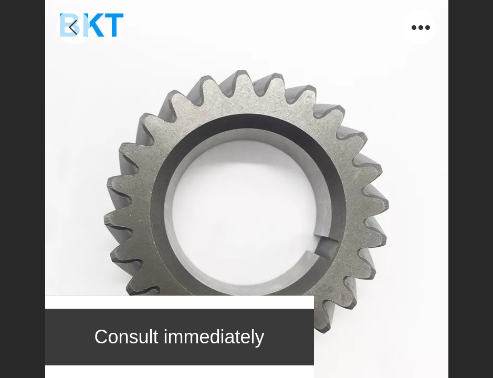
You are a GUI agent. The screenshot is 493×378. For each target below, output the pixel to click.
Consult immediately (179, 337)
